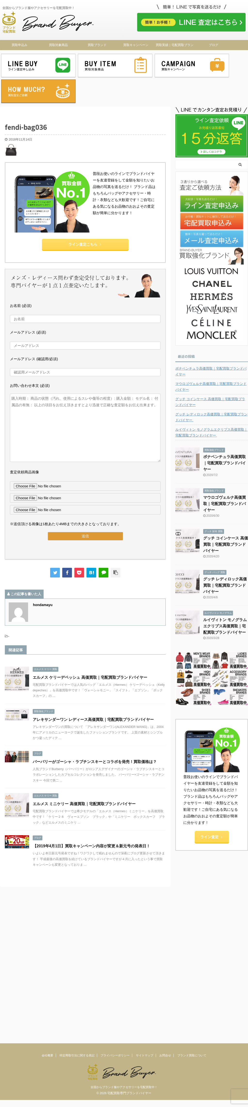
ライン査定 (211, 806)
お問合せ (165, 873)
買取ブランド (97, 45)
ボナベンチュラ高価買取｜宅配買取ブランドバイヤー (211, 341)
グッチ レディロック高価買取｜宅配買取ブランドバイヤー (211, 386)
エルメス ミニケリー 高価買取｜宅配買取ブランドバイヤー (84, 774)
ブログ (213, 45)
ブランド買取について (191, 873)
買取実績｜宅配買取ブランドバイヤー (175, 46)
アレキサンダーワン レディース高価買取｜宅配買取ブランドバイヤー (93, 689)
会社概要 (47, 873)
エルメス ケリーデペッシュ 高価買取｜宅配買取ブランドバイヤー (90, 647)
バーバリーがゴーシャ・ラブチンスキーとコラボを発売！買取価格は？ (95, 731)
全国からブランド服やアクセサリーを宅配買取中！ (124, 905)
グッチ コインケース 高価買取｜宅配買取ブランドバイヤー (210, 371)
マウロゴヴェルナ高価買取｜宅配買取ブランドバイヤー (211, 356)
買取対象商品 (58, 45)
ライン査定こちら (84, 214)
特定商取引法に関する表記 (77, 873)
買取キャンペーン (135, 45)
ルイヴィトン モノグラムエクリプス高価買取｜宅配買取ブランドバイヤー (211, 402)
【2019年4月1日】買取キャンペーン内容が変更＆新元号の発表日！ (91, 816)
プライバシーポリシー (115, 873)
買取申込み (19, 45)
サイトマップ (144, 873)
